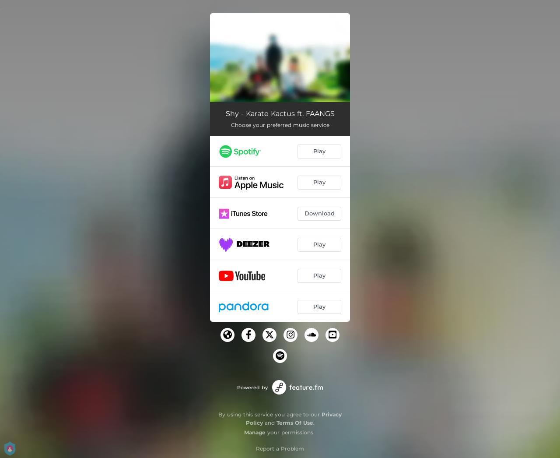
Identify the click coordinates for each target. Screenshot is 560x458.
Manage (255, 432)
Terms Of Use (294, 422)
